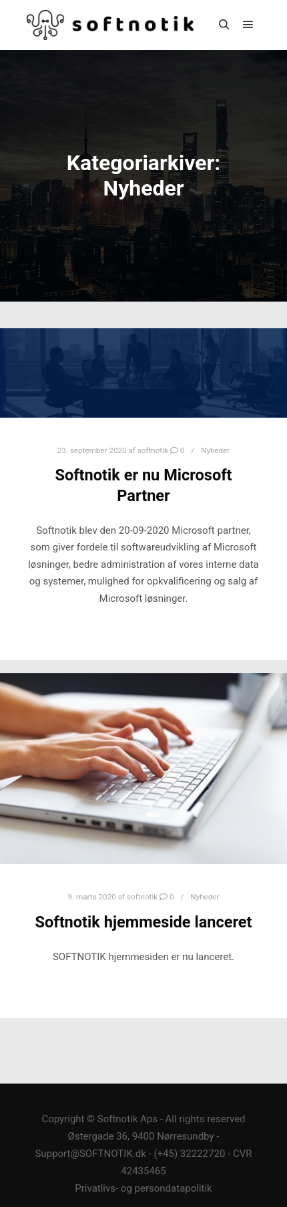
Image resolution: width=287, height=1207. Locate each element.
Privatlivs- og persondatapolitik (143, 1188)
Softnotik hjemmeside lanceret (143, 922)
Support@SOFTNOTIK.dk (90, 1154)
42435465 (143, 1171)
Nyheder (215, 450)
